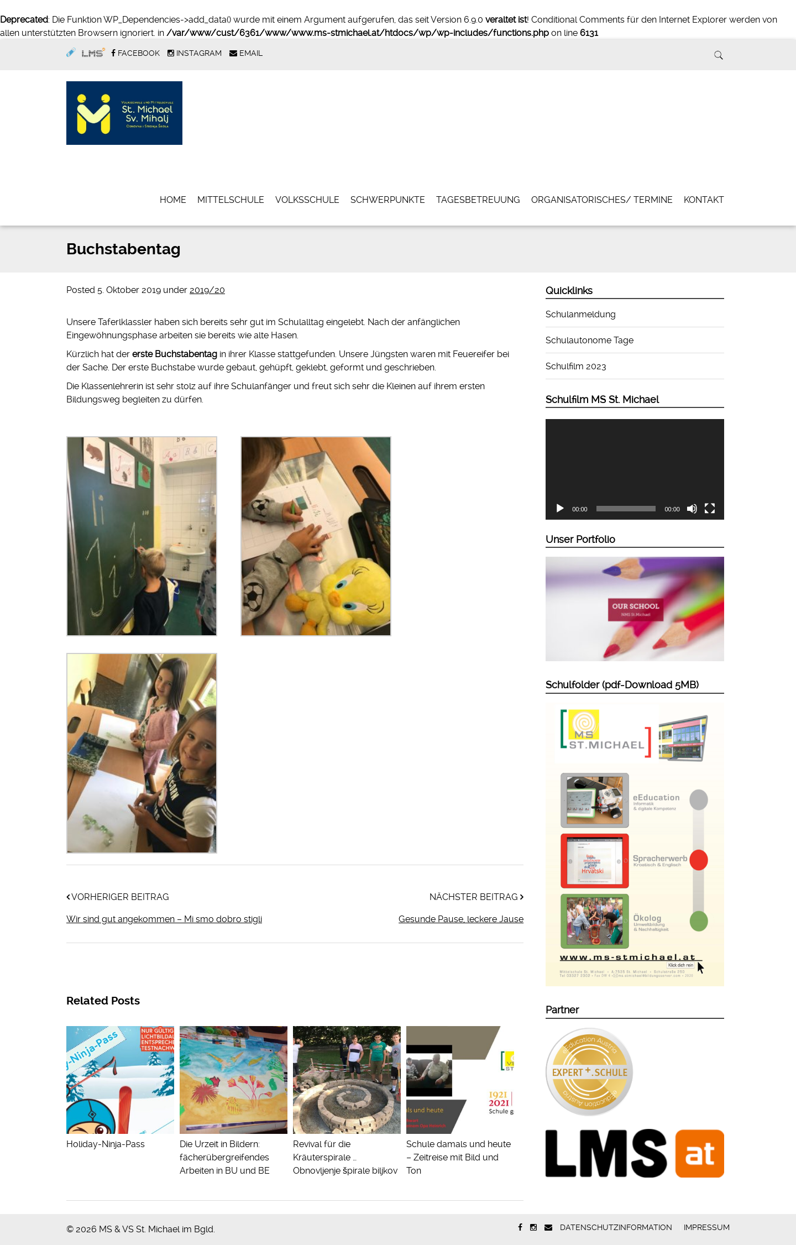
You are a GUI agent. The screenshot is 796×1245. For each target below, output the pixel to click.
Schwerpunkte (387, 200)
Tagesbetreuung (478, 200)
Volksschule (307, 200)
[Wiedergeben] (559, 508)
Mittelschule (230, 200)
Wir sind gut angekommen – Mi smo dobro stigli (164, 919)
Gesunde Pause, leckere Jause (461, 919)
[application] (635, 469)
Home (173, 200)
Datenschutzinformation (616, 1227)
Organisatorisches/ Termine (602, 200)
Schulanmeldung (581, 314)
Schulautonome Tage (589, 340)
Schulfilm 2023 (576, 366)
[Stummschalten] (692, 508)
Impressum (707, 1227)
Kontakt (704, 200)
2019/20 (207, 290)
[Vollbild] (709, 508)
